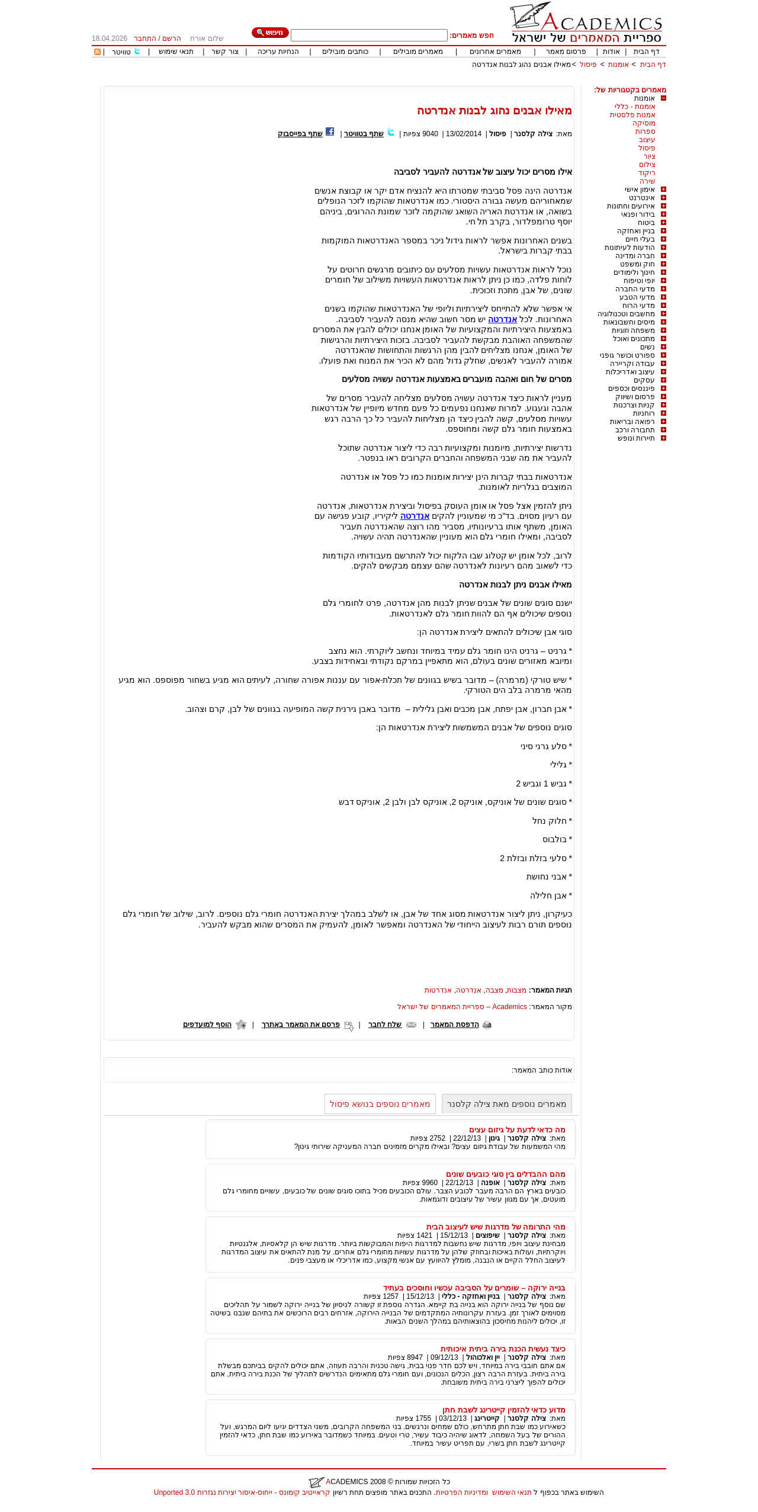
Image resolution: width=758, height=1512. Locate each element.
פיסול (588, 64)
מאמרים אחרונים (495, 51)
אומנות (618, 64)
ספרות (645, 131)
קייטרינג (487, 1418)
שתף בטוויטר (364, 134)
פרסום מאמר (566, 51)
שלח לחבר (385, 1024)
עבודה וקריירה (632, 363)
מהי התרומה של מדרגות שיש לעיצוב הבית (496, 1226)
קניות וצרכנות (634, 405)
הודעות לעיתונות (630, 247)
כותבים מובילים (345, 51)
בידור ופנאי (638, 214)
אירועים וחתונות (631, 206)
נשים (647, 347)
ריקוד (647, 173)
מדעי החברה (635, 289)
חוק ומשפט (637, 264)
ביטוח (646, 223)
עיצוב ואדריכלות (630, 372)
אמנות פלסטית (633, 115)
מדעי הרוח (638, 305)
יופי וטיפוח (639, 281)
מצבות (516, 990)
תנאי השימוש (512, 1492)
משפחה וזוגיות (633, 330)
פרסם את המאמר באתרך (301, 1024)
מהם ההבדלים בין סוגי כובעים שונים (506, 1174)
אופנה (490, 1183)
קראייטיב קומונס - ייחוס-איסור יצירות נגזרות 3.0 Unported (242, 1492)
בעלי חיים (640, 239)
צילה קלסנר (533, 134)
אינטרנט (642, 198)
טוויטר (121, 52)
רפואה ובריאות (632, 422)
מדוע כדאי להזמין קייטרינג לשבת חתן (504, 1409)
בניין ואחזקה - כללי (471, 1296)
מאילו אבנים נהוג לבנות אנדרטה (521, 64)
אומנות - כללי (635, 106)
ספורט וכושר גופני (627, 355)
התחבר (145, 38)
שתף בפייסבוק (300, 134)
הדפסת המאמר (454, 1024)
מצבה (494, 990)
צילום (647, 164)
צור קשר (224, 51)
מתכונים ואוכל (634, 339)
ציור (650, 156)
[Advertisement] (450, 81)
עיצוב (647, 140)
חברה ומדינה (635, 256)
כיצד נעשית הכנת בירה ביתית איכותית (503, 1348)
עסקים (644, 380)
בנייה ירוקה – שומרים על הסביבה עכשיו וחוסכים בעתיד (474, 1287)
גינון (494, 1138)
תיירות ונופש (636, 438)
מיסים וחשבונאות (629, 322)
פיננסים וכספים (631, 388)
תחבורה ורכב (635, 430)
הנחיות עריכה (278, 51)
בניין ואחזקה (636, 231)
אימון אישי (640, 189)
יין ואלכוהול (483, 1357)
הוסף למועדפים (207, 1024)
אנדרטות (438, 990)
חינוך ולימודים (634, 272)
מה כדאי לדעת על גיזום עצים (517, 1129)
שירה (648, 181)
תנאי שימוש (176, 51)
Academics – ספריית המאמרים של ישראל (462, 1007)
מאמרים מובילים (418, 51)
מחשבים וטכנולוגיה (626, 314)
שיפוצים (488, 1235)
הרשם (171, 38)
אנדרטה (502, 319)
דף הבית (647, 51)
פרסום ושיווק (635, 397)
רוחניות (644, 413)
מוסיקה (644, 123)
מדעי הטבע (637, 297)
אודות (611, 51)
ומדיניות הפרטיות (462, 1492)
